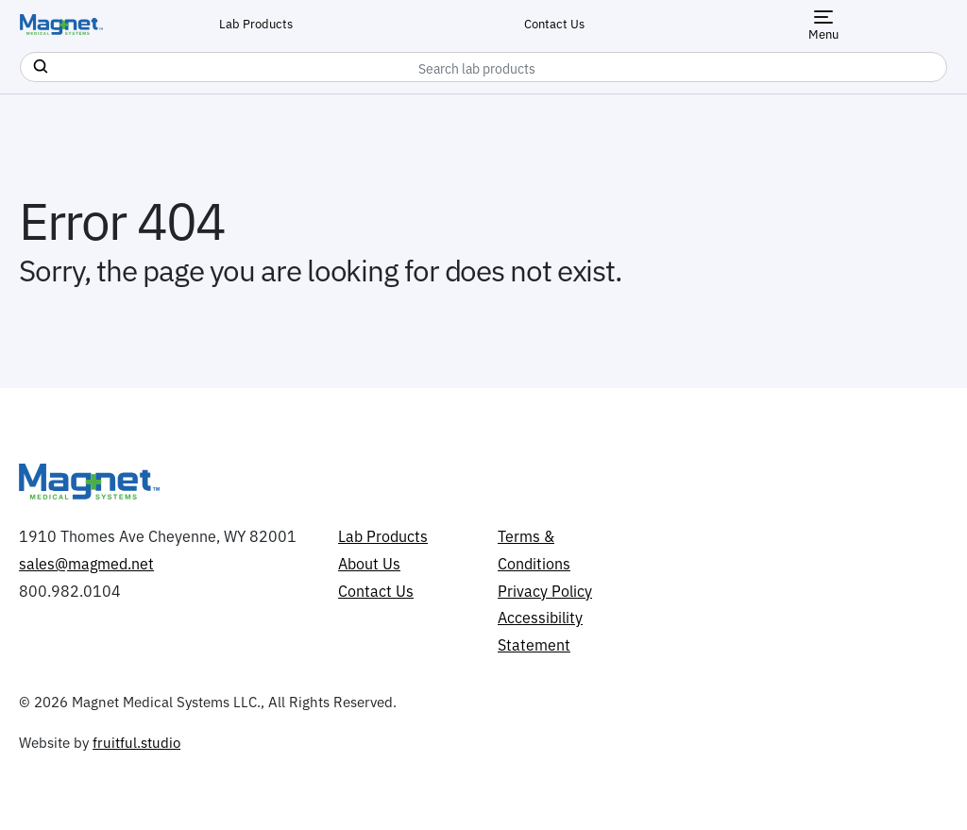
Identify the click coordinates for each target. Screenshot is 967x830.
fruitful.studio (136, 742)
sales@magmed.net (86, 562)
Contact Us (554, 22)
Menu (823, 25)
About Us (369, 562)
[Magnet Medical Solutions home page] (61, 25)
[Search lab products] (483, 67)
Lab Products (256, 22)
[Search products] (39, 63)
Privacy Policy (545, 590)
